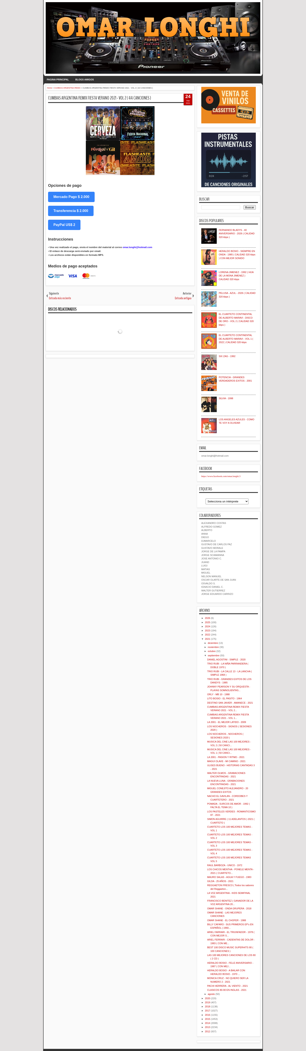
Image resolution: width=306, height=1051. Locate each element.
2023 (207, 630)
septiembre (213, 655)
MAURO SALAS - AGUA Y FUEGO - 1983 (229, 877)
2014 (207, 1023)
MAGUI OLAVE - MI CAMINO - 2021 (226, 761)
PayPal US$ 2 (64, 225)
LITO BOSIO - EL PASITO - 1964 (224, 698)
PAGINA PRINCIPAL (58, 79)
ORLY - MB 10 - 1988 (218, 694)
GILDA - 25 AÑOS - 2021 (220, 881)
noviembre (213, 647)
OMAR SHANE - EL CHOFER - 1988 (226, 920)
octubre (212, 651)
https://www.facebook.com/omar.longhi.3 (221, 476)
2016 (207, 1015)
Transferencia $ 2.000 (70, 211)
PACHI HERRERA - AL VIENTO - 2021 (227, 986)
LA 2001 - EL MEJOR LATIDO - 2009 (226, 722)
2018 (207, 1006)
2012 (207, 1031)
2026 (207, 618)
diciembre (213, 643)
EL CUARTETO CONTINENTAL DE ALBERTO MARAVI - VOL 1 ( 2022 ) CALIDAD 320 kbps (236, 339)
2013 (207, 1027)
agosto (211, 994)
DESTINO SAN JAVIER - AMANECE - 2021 (230, 702)
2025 (207, 622)
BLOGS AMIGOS (84, 79)
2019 (207, 1002)
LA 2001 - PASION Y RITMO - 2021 (225, 757)
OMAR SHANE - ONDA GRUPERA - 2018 (229, 908)
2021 (207, 639)
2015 (207, 1019)
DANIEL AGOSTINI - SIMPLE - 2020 (226, 659)
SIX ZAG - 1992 (227, 356)
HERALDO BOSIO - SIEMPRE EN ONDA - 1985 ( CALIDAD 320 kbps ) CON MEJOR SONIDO (237, 254)
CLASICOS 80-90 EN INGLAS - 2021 (226, 990)
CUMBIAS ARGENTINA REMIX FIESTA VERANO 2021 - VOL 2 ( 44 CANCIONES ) (99, 98)
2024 (207, 626)
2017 (207, 1010)
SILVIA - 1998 (226, 398)
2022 (207, 634)
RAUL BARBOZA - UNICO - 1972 (224, 865)
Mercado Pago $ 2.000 (71, 197)
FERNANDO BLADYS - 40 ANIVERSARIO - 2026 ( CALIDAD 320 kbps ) (236, 233)
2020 (207, 998)
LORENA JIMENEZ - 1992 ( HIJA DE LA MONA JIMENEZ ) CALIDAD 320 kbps (236, 276)
